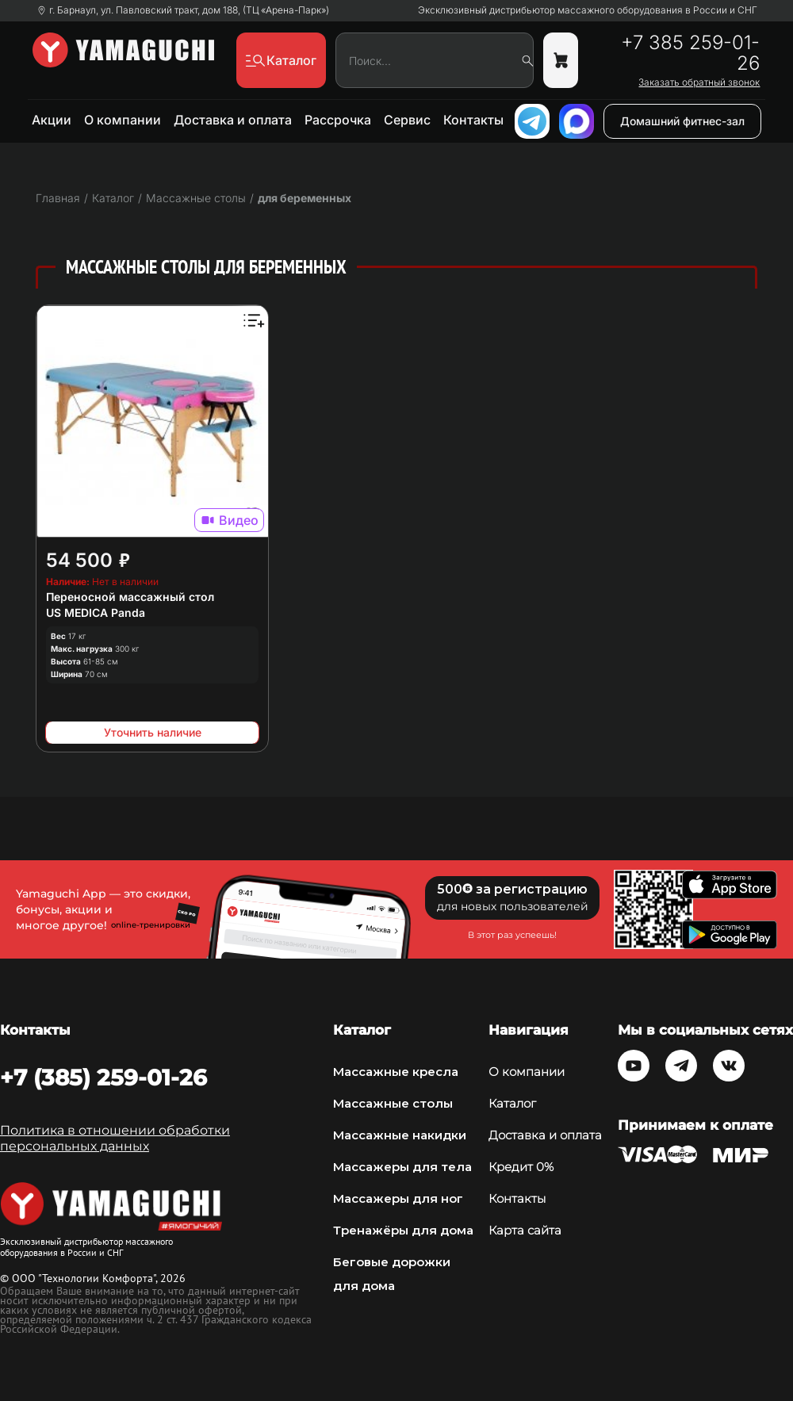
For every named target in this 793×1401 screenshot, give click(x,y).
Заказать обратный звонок (699, 82)
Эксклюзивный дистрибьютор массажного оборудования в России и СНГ (587, 10)
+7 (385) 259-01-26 (103, 1077)
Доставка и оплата (233, 120)
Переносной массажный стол (130, 596)
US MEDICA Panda (95, 612)
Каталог (512, 1103)
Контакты (473, 120)
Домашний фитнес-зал (682, 121)
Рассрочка (338, 120)
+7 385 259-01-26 (690, 53)
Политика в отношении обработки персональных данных (115, 1138)
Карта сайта (524, 1230)
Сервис (407, 120)
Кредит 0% (521, 1166)
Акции (51, 120)
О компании (122, 120)
